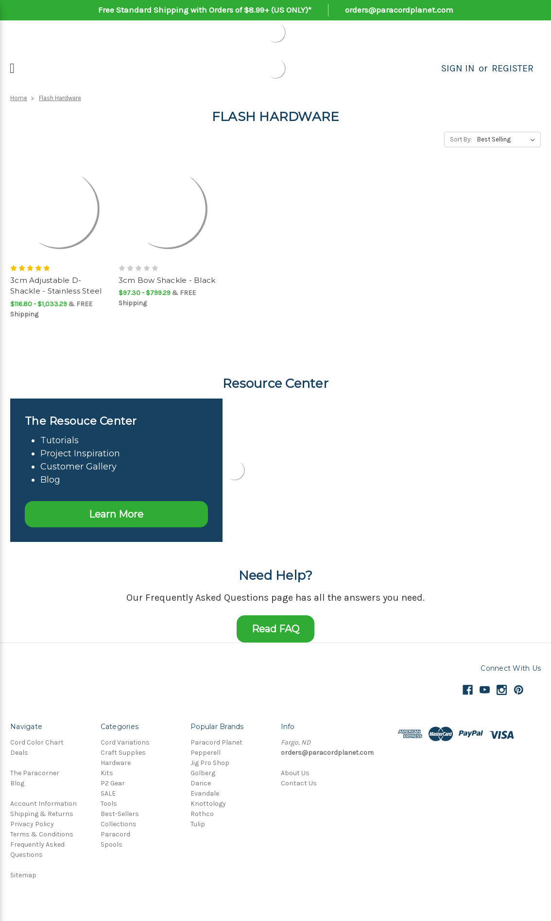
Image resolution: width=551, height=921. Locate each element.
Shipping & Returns (41, 814)
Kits (107, 773)
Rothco (202, 814)
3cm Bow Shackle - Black (167, 280)
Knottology (208, 803)
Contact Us (299, 783)
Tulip (197, 824)
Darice (200, 783)
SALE (108, 793)
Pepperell (205, 752)
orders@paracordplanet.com (399, 10)
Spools (111, 844)
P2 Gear (113, 783)
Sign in (458, 68)
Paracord (115, 834)
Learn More (116, 514)
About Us (295, 773)
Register (513, 68)
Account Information (43, 803)
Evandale (204, 793)
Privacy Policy (32, 824)
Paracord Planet (216, 742)
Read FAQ (275, 629)
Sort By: (461, 139)
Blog (17, 783)
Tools (109, 803)
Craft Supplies (123, 752)
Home (18, 98)
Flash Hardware (60, 98)
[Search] (430, 68)
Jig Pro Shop (209, 763)
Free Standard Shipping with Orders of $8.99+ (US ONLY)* (204, 10)
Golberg (202, 773)
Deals (19, 752)
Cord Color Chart (37, 742)
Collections (119, 824)
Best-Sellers (120, 814)
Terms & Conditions (41, 834)
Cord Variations (125, 742)
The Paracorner (34, 773)
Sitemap (23, 875)
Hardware (116, 763)
